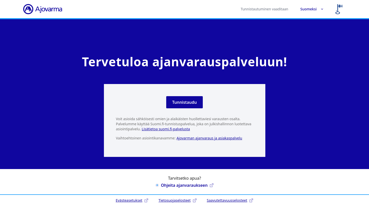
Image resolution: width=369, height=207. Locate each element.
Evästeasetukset (132, 200)
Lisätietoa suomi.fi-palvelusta (166, 129)
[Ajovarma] (42, 9)
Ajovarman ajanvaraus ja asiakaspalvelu (209, 138)
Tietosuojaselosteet (177, 200)
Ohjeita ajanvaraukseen (184, 185)
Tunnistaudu (184, 102)
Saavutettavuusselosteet (230, 200)
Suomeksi (311, 9)
